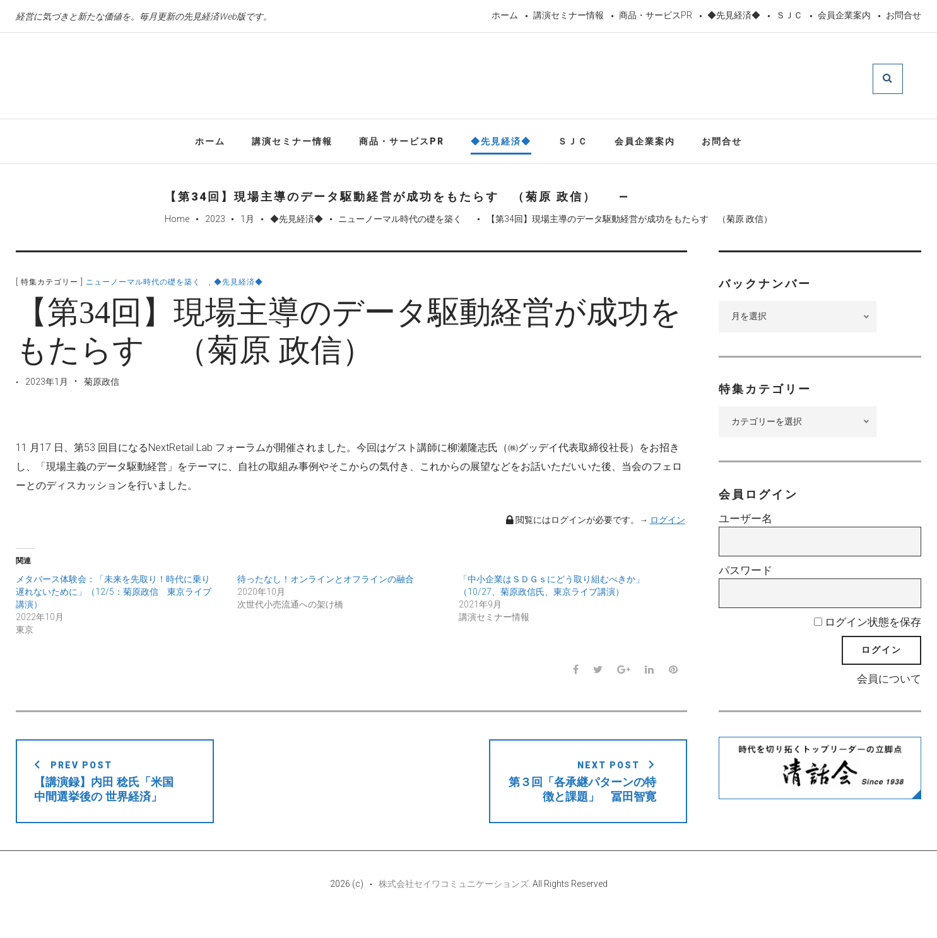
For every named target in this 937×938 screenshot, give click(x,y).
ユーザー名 (745, 522)
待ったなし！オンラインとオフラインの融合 (325, 582)
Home (177, 223)
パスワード (745, 573)
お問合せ (903, 15)
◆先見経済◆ (733, 15)
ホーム (505, 15)
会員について (889, 682)
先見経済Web (446, 78)
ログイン (667, 523)
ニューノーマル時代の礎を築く (404, 223)
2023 (215, 223)
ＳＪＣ (789, 15)
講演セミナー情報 (568, 15)
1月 (247, 223)
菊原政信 (101, 385)
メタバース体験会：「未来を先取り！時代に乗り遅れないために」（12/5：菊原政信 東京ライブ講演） (113, 595)
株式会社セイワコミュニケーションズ (454, 901)
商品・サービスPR (655, 15)
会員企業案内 (844, 15)
